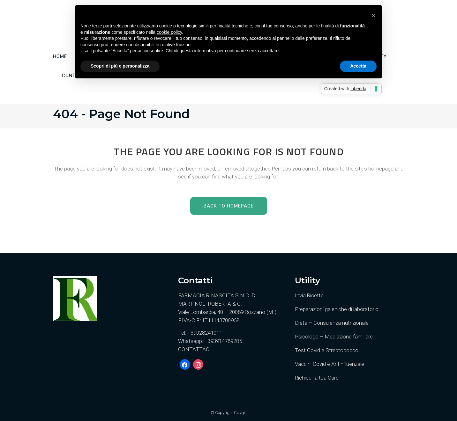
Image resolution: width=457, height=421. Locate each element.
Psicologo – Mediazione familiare (334, 336)
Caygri (240, 412)
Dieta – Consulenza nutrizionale (332, 323)
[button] (373, 15)
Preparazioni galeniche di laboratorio (336, 309)
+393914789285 (223, 341)
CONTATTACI (194, 349)
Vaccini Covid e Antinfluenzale (329, 364)
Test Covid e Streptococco (326, 350)
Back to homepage (229, 206)
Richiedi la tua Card (317, 377)
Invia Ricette (309, 295)
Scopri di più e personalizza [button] (120, 66)
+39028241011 (205, 333)
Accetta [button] (358, 66)
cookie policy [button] (169, 32)
